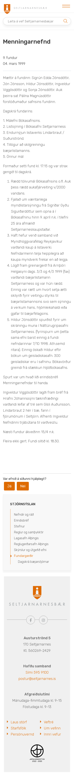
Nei (22, 486)
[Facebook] (30, 620)
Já (9, 486)
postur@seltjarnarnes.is (37, 679)
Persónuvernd (22, 734)
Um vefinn (52, 728)
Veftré (48, 722)
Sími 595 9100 (37, 672)
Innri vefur (52, 734)
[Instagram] (43, 620)
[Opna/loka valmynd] (66, 6)
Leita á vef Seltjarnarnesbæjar (30, 21)
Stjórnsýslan (22, 504)
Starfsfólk (18, 728)
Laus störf (19, 722)
